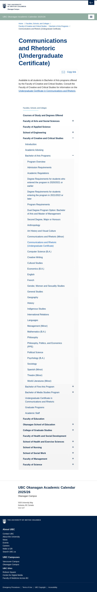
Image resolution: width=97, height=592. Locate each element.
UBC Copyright (40, 587)
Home (21, 24)
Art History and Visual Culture (41, 231)
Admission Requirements (39, 167)
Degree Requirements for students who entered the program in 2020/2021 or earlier (46, 182)
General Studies (35, 291)
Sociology (32, 364)
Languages (32, 320)
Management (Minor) (37, 326)
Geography (32, 297)
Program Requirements (38, 204)
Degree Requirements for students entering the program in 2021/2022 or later (45, 195)
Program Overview (36, 162)
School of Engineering (34, 132)
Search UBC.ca (9, 552)
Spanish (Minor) (35, 369)
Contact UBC (8, 534)
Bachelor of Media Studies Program (42, 392)
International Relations (38, 314)
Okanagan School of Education (39, 424)
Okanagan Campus (11, 564)
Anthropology (33, 225)
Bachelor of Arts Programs (58, 26)
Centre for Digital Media (13, 575)
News (5, 540)
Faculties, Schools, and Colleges (37, 24)
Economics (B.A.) (35, 269)
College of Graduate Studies (37, 430)
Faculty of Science (32, 464)
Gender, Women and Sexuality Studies (46, 286)
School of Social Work (34, 453)
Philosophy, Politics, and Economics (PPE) (44, 345)
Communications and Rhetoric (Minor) (45, 236)
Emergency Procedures (11, 587)
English (30, 274)
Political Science (35, 352)
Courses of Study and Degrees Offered (43, 115)
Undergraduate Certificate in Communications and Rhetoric (47, 91)
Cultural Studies (35, 263)
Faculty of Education (33, 419)
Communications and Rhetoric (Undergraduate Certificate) (41, 244)
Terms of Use (27, 587)
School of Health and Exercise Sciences (43, 442)
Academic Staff (32, 413)
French (30, 280)
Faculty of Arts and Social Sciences (41, 121)
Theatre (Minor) (34, 375)
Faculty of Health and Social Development (44, 436)
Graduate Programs (34, 407)
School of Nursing (32, 447)
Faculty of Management (35, 459)
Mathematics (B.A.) (36, 332)
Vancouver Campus (11, 561)
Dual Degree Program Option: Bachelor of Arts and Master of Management (46, 212)
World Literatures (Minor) (39, 381)
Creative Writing (35, 257)
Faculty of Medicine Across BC (15, 578)
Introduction (31, 144)
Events (6, 543)
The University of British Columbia (35, 5)
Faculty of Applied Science (37, 127)
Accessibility (52, 587)
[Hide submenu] (73, 121)
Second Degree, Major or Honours (44, 219)
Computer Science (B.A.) (39, 251)
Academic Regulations (38, 173)
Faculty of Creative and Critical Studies (33, 26)
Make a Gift (7, 549)
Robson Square (9, 572)
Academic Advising (34, 150)
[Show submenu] (73, 138)
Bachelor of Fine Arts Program (39, 387)
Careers (6, 546)
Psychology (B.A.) (36, 358)
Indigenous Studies (36, 309)
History (30, 303)
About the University (11, 537)
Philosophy (32, 337)
